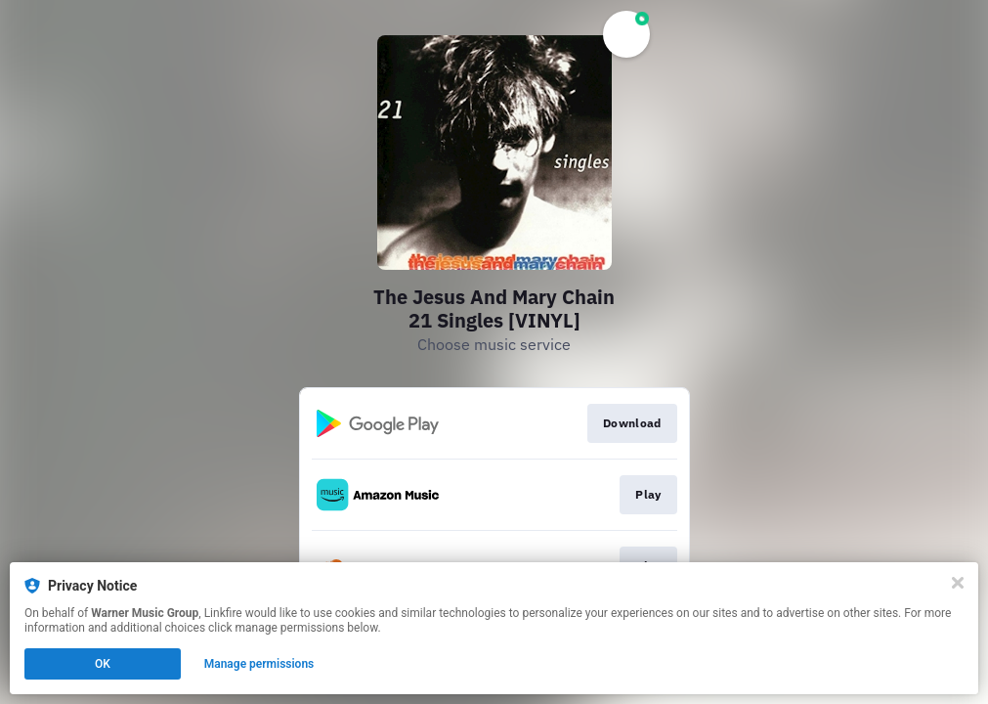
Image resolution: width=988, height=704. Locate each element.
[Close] (957, 582)
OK (102, 664)
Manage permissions (259, 664)
